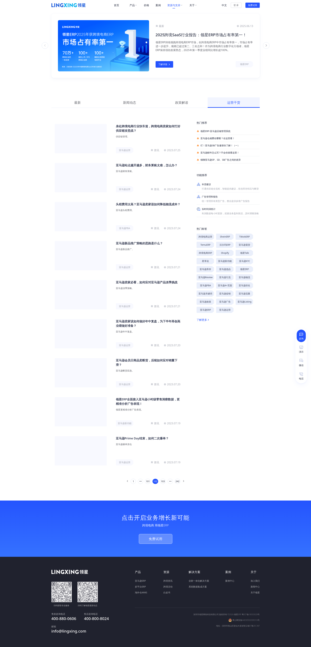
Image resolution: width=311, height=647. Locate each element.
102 (155, 481)
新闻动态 (129, 102)
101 (148, 481)
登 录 (236, 5)
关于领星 (255, 592)
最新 (77, 102)
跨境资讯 (168, 580)
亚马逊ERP (140, 580)
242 (178, 481)
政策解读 (181, 102)
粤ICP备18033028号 (251, 614)
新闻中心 (255, 586)
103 (163, 481)
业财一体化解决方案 (199, 580)
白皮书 (166, 592)
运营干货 (233, 102)
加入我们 (255, 580)
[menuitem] (118, 5)
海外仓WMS (141, 592)
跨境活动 (168, 586)
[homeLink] (68, 5)
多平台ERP (140, 586)
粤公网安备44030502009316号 (246, 619)
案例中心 (229, 580)
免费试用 (252, 5)
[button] (154, 84)
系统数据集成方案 (198, 586)
